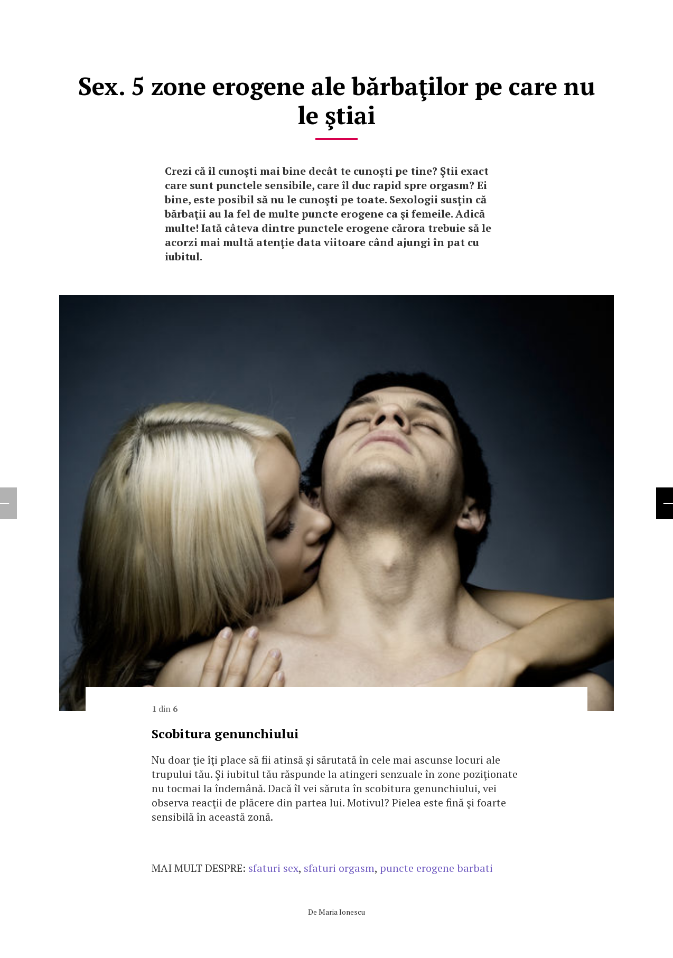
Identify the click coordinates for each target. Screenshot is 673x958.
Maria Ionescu (342, 912)
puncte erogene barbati (436, 868)
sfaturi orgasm (339, 868)
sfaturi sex (273, 868)
